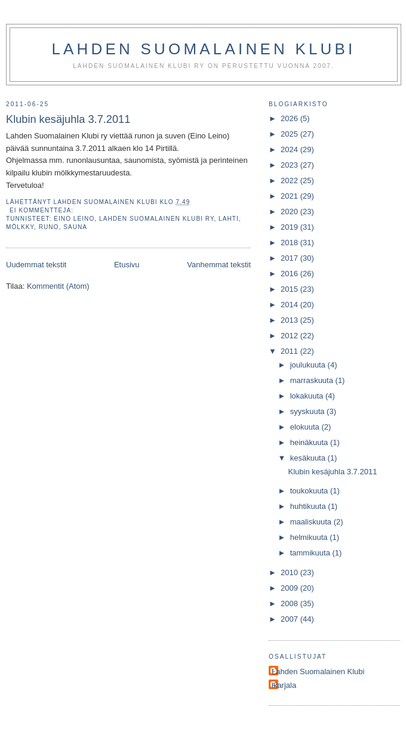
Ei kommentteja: (43, 210)
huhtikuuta (309, 506)
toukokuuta (310, 490)
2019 (290, 227)
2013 (290, 320)
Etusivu (127, 264)
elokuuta (306, 426)
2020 (290, 211)
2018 (290, 242)
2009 (290, 587)
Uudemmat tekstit (36, 264)
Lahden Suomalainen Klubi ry (156, 218)
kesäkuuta (309, 457)
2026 (290, 118)
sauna (75, 227)
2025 (290, 133)
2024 (290, 149)
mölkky (20, 227)
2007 (290, 619)
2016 (290, 273)
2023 (290, 164)
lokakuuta (307, 395)
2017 (290, 258)
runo (49, 227)
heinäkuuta (310, 442)
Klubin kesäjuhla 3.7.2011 (68, 119)
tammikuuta (311, 552)
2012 (290, 335)
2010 (290, 572)
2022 (290, 180)
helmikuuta (310, 537)
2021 (290, 196)
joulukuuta (309, 364)
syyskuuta (308, 411)
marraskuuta (313, 380)
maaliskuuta (312, 521)
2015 (290, 289)
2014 (290, 304)
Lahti (229, 218)
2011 (290, 351)
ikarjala (284, 685)
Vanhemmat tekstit (219, 264)
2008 (290, 603)
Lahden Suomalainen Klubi (203, 49)
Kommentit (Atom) (58, 286)
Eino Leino (74, 218)
